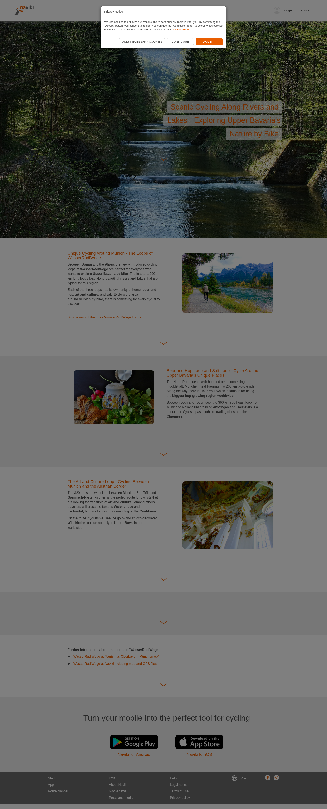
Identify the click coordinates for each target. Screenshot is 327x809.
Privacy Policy (180, 29)
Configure (180, 41)
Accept (209, 41)
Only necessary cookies (142, 41)
